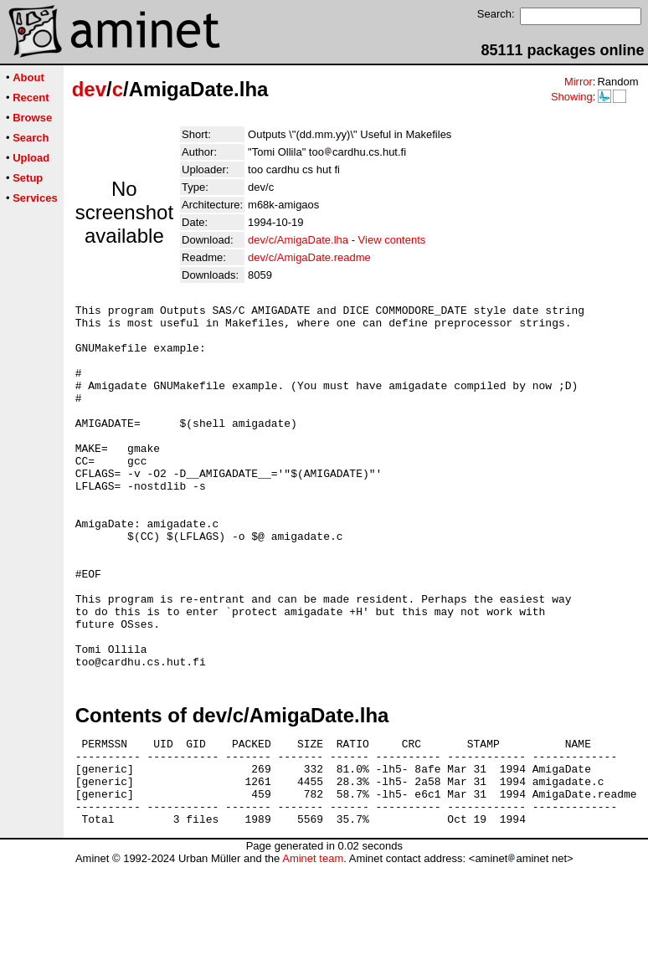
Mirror (578, 81)
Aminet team (312, 948)
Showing (572, 96)
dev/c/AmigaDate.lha (298, 240)
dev (89, 89)
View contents (392, 240)
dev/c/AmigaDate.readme (309, 257)
